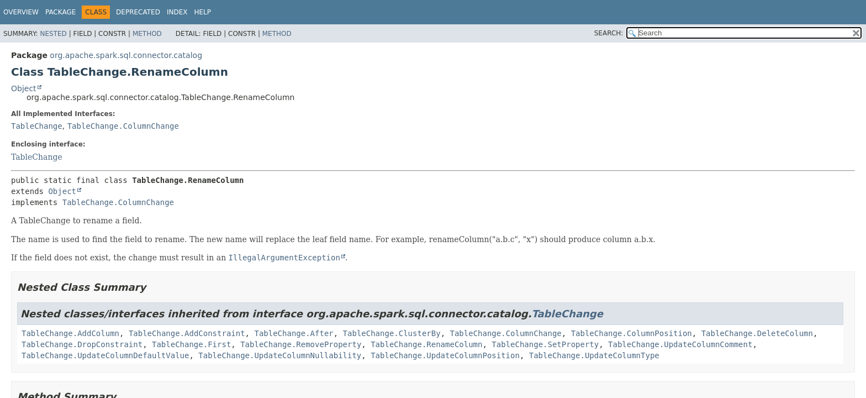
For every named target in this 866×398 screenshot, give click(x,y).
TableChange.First (191, 344)
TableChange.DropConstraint (82, 344)
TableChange (36, 126)
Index (177, 12)
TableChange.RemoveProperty (300, 344)
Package (60, 12)
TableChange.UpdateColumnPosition (445, 355)
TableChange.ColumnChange (123, 126)
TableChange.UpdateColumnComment (680, 344)
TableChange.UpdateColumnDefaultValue (105, 355)
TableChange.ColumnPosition (631, 333)
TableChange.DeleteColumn (757, 333)
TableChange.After (293, 333)
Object (23, 88)
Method (147, 34)
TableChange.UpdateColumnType (594, 355)
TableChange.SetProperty (545, 344)
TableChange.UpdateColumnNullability (279, 355)
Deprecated (138, 12)
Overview (21, 12)
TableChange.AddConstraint (187, 333)
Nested (53, 34)
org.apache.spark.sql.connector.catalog (126, 55)
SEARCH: (609, 33)
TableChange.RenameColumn (426, 344)
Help (202, 12)
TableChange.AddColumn (70, 333)
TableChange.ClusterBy (392, 333)
